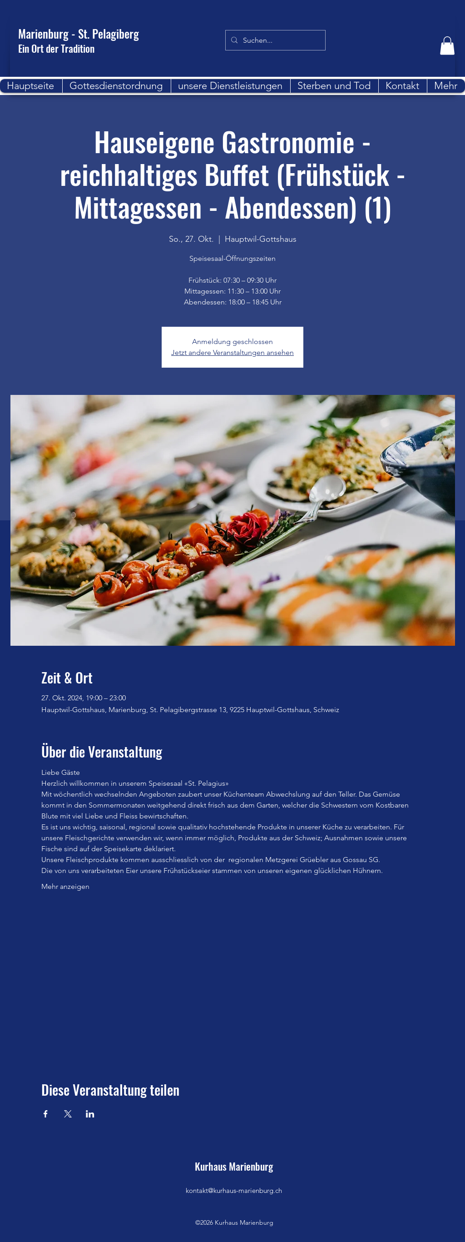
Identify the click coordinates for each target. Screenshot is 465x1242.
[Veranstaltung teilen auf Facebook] (45, 1113)
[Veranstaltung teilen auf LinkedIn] (90, 1113)
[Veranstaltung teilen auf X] (68, 1113)
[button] (447, 45)
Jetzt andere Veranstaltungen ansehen (232, 352)
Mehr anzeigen (65, 886)
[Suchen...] (274, 40)
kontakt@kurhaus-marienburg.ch (234, 1190)
